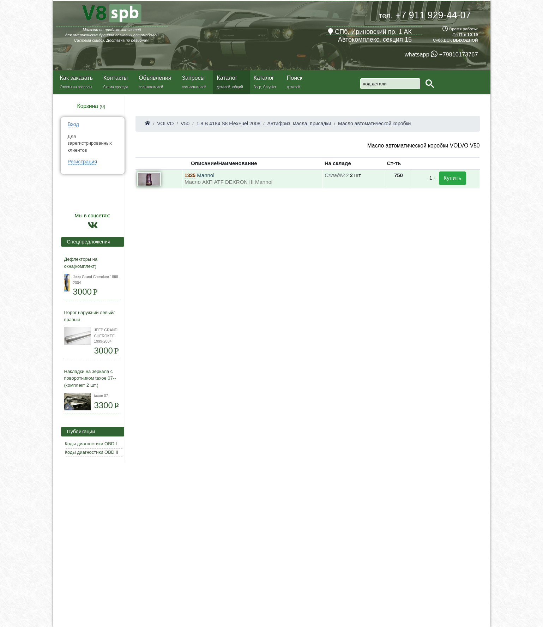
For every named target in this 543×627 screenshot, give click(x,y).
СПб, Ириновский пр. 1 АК (370, 31)
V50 (185, 123)
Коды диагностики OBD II (92, 452)
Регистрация (82, 161)
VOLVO (165, 123)
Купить (452, 178)
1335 (190, 175)
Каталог (227, 78)
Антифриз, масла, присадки (299, 123)
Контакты (115, 78)
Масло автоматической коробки (374, 123)
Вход (73, 124)
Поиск (294, 78)
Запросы (193, 78)
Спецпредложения (86, 242)
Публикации (79, 431)
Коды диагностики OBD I (91, 443)
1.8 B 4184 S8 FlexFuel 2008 (228, 123)
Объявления (155, 78)
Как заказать (76, 78)
